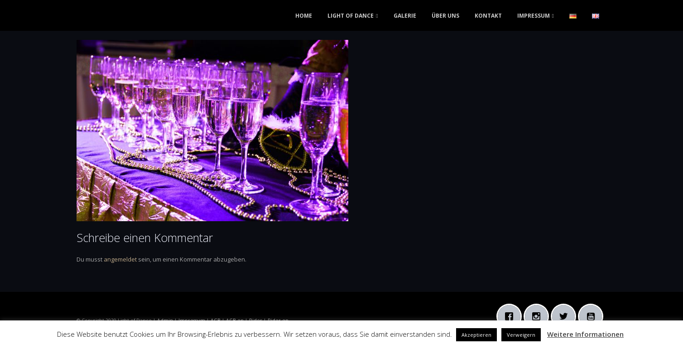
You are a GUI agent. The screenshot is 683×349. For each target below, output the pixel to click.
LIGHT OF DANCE (350, 15)
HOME (303, 15)
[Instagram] (538, 316)
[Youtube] (592, 316)
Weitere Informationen (585, 334)
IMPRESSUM (533, 15)
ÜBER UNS (445, 15)
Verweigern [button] (521, 334)
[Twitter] (565, 316)
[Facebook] (511, 316)
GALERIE (405, 15)
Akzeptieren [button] (476, 334)
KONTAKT (488, 15)
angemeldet (120, 259)
